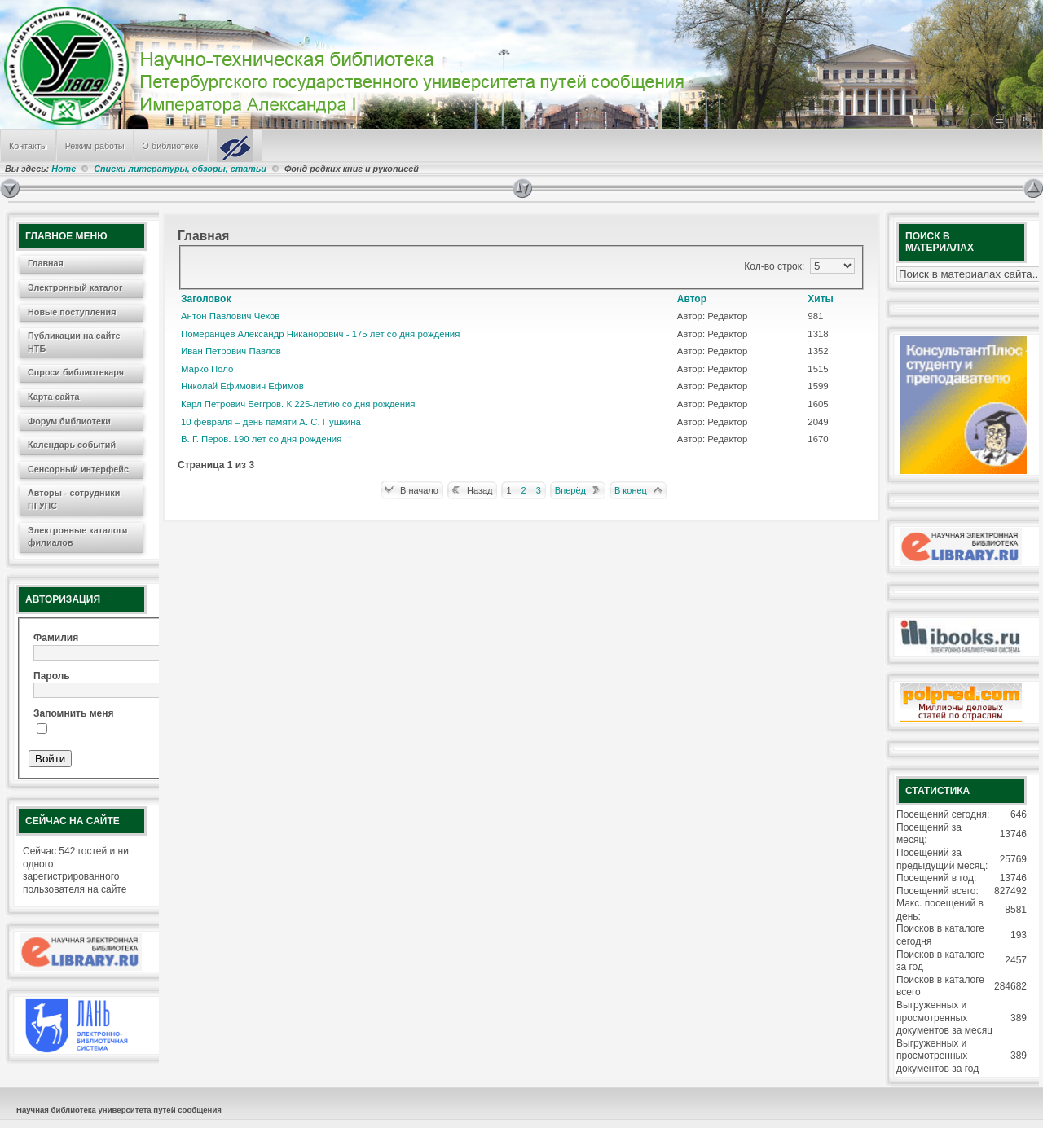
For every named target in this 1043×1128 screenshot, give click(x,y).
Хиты (821, 299)
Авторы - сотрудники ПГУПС (74, 499)
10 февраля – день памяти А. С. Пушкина (271, 422)
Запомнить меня (73, 713)
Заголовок (206, 299)
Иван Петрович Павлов (231, 351)
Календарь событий (72, 445)
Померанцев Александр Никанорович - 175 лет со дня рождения (320, 334)
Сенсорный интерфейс (78, 469)
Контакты (28, 146)
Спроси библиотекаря (76, 372)
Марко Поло (207, 369)
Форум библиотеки (69, 421)
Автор (691, 299)
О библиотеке (171, 146)
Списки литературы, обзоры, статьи (181, 168)
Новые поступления (72, 312)
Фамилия (55, 637)
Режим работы (95, 146)
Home (63, 168)
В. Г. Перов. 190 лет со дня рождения (261, 439)
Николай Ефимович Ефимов (242, 386)
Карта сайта (54, 397)
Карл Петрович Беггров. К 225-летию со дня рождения (298, 404)
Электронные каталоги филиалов (77, 536)
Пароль (51, 676)
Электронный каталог (75, 287)
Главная (46, 263)
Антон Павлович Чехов (230, 316)
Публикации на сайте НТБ (74, 342)
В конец (630, 490)
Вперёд (570, 490)
